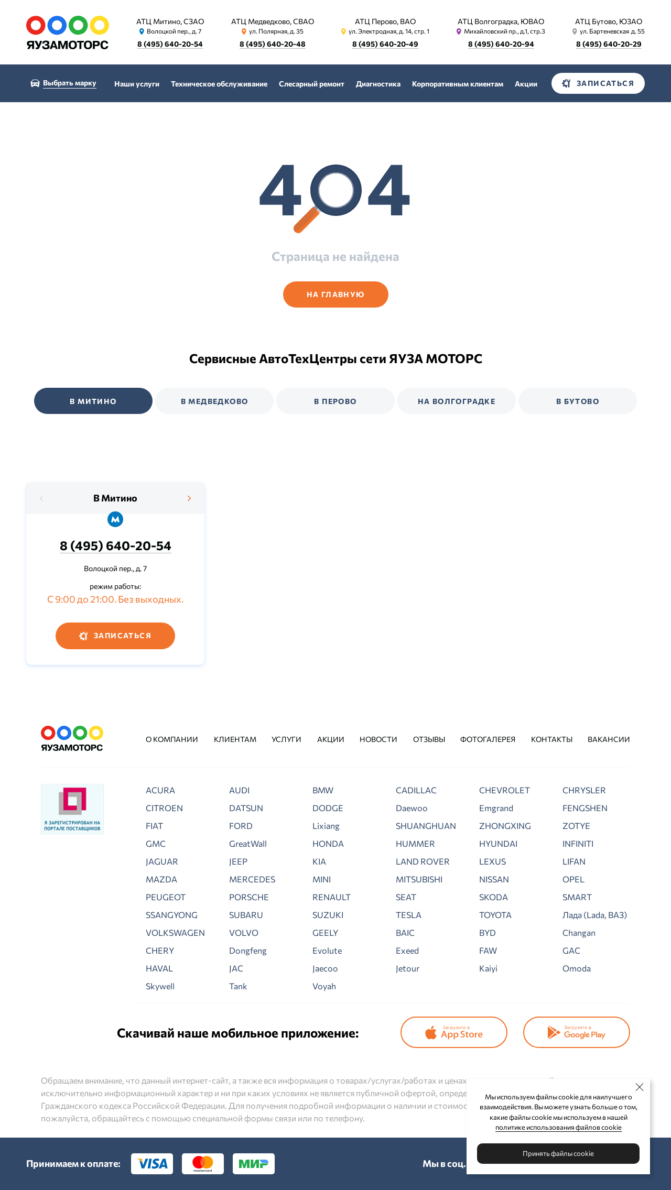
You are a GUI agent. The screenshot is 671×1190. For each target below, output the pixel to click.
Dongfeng (248, 950)
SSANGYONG (172, 915)
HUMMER (415, 843)
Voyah (324, 986)
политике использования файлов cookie (558, 1127)
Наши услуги (136, 83)
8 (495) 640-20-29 (609, 43)
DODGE (327, 808)
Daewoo (412, 808)
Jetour (407, 968)
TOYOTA (495, 915)
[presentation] (41, 498)
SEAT (406, 897)
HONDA (328, 843)
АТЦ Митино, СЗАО (170, 21)
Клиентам (235, 739)
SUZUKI (327, 915)
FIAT (154, 826)
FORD (241, 826)
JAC (236, 968)
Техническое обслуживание (219, 83)
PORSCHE (249, 897)
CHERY (160, 950)
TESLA (408, 915)
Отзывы (429, 739)
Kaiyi (488, 968)
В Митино (115, 498)
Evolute (327, 950)
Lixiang (326, 826)
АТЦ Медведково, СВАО (272, 21)
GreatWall (248, 843)
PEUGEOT (166, 897)
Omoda (576, 968)
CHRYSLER (584, 790)
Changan (579, 932)
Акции (526, 83)
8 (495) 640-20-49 (385, 43)
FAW (488, 950)
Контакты (551, 739)
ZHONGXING (505, 826)
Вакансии (609, 739)
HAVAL (159, 968)
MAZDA (161, 879)
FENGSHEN (585, 808)
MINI (321, 879)
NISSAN (494, 879)
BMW (322, 790)
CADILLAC (416, 790)
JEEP (238, 861)
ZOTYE (576, 826)
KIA (319, 861)
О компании (172, 739)
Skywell (160, 986)
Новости (378, 739)
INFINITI (577, 843)
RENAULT (331, 897)
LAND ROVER (423, 861)
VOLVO (243, 932)
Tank (238, 986)
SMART (577, 897)
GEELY (325, 932)
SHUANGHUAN (426, 826)
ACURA (160, 790)
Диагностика (378, 83)
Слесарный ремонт (311, 83)
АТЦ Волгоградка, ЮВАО (501, 21)
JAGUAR (162, 861)
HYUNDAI (498, 843)
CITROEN (164, 808)
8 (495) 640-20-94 (501, 43)
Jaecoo (325, 968)
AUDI (239, 790)
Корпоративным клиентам (457, 83)
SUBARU (246, 915)
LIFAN (574, 861)
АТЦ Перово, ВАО (385, 21)
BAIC (405, 932)
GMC (156, 843)
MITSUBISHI (419, 879)
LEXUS (492, 861)
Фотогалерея (487, 739)
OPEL (573, 879)
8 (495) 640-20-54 (170, 43)
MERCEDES (252, 879)
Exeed (407, 950)
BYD (487, 932)
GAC (571, 950)
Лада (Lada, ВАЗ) (594, 915)
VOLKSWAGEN (175, 932)
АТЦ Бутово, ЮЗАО (608, 21)
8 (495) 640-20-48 (273, 43)
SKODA (493, 897)
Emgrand (496, 808)
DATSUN (246, 808)
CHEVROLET (504, 790)
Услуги (286, 739)
